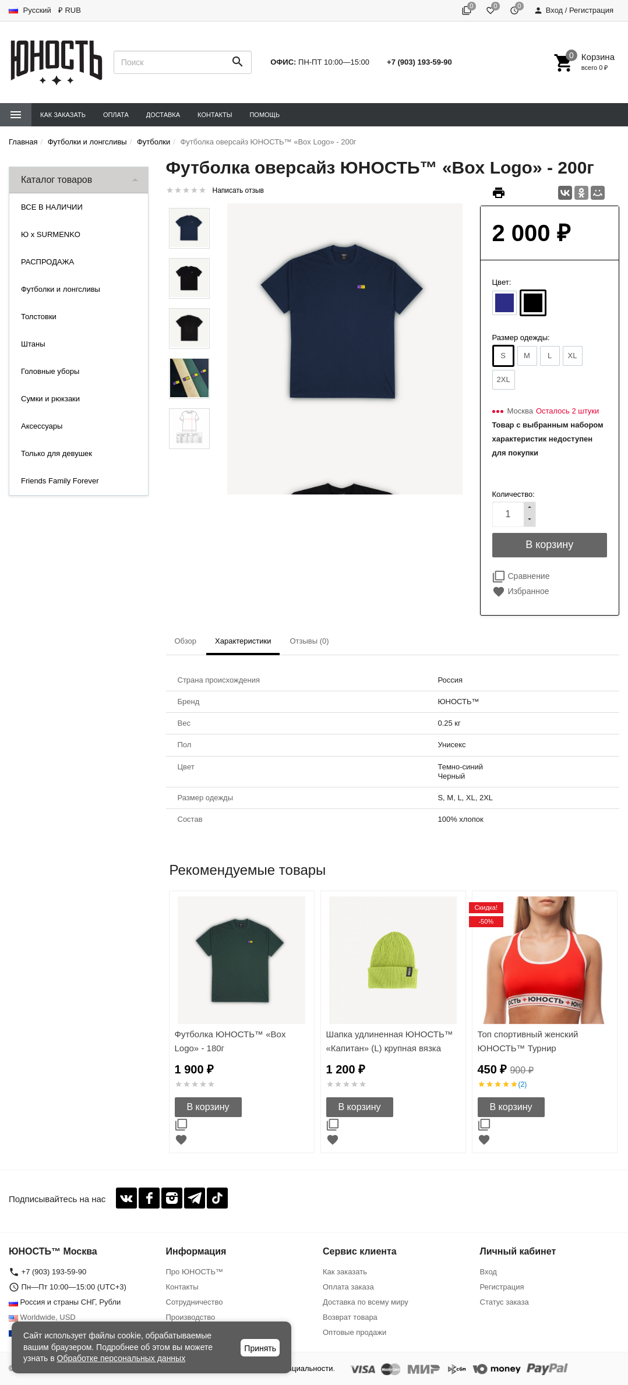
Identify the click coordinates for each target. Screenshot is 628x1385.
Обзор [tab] (186, 641)
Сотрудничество (194, 1302)
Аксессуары (41, 426)
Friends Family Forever (60, 480)
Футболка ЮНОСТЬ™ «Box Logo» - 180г (230, 1041)
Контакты (214, 114)
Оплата (116, 114)
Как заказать (63, 114)
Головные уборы (50, 371)
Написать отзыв (238, 190)
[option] (241, 1022)
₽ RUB (69, 10)
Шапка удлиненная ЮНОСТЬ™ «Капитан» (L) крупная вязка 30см (389, 1048)
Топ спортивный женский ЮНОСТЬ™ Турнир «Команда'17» (528, 1048)
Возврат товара (350, 1317)
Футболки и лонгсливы (60, 289)
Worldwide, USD (42, 1317)
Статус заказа (504, 1302)
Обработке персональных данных (121, 1358)
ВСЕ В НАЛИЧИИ (52, 207)
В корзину (208, 1107)
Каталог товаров (56, 180)
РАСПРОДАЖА (47, 261)
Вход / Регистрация (573, 10)
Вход (488, 1271)
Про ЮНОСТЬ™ (194, 1271)
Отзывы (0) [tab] (309, 641)
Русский (30, 10)
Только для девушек (56, 453)
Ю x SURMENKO (50, 234)
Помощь (264, 114)
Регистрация (502, 1286)
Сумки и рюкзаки (50, 398)
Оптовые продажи (354, 1332)
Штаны (33, 344)
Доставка (163, 114)
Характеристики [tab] (243, 641)
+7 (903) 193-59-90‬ (419, 62)
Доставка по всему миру (365, 1302)
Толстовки (39, 316)
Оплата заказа (348, 1286)
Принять (260, 1348)
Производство (191, 1317)
